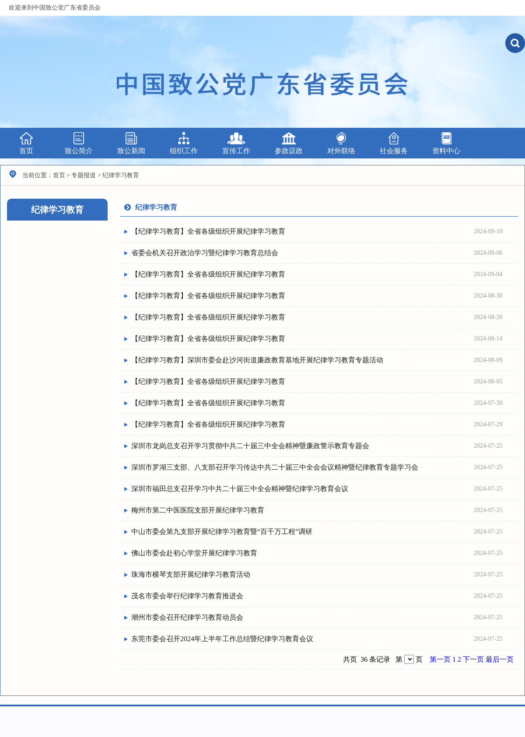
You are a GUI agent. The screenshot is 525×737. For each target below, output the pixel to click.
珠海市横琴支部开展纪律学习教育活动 (190, 574)
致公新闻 (131, 143)
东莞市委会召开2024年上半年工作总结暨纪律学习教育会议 (222, 638)
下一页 (474, 659)
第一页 (441, 659)
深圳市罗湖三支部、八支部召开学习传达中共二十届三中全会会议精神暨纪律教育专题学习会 (274, 467)
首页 (26, 143)
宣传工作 (236, 143)
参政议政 (289, 143)
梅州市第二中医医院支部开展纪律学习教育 (197, 510)
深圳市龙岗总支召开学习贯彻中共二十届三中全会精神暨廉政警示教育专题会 (250, 445)
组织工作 (184, 143)
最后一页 (500, 659)
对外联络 (341, 143)
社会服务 (394, 143)
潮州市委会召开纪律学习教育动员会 (187, 617)
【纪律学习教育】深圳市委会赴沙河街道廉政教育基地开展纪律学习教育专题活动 (257, 360)
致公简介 (79, 143)
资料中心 (446, 143)
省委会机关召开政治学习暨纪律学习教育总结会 (204, 252)
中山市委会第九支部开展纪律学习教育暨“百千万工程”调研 (221, 531)
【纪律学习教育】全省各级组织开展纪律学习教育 (208, 231)
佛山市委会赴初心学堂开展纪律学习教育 (194, 553)
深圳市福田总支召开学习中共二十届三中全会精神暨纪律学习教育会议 (239, 488)
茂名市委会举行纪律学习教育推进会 (187, 596)
